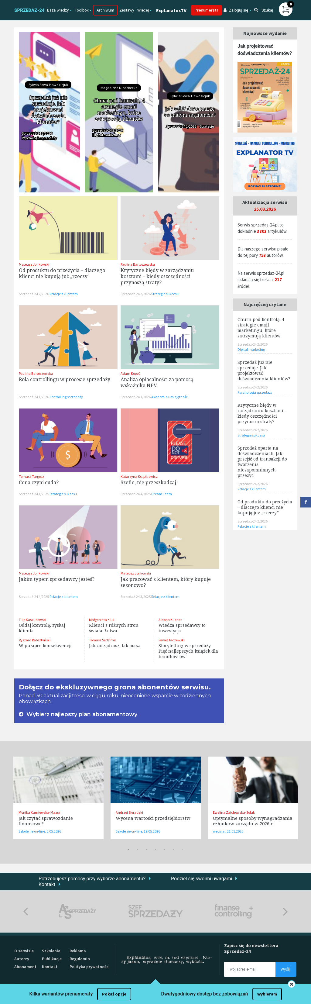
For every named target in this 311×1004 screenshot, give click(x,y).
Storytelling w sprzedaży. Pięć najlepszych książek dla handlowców (188, 651)
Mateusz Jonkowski (34, 264)
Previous (25, 911)
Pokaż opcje (114, 994)
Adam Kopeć (130, 373)
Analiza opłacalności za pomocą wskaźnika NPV (157, 382)
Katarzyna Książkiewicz (139, 476)
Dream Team (161, 494)
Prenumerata (206, 10)
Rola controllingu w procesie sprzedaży (64, 379)
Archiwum (105, 10)
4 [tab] (155, 850)
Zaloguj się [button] (236, 10)
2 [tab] (137, 850)
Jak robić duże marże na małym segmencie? (190, 111)
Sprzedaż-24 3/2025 (136, 596)
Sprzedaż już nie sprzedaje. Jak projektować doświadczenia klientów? (48, 109)
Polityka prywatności (90, 966)
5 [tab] (165, 850)
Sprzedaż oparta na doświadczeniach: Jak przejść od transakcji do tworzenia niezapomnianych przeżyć (262, 461)
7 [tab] (183, 850)
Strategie (207, 126)
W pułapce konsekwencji (45, 645)
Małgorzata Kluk (101, 619)
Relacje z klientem (64, 294)
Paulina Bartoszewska (138, 264)
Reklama (78, 951)
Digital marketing (106, 135)
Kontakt (47, 884)
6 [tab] (174, 850)
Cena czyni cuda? (39, 482)
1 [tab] (128, 850)
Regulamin (80, 958)
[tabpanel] (58, 798)
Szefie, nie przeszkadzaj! (149, 482)
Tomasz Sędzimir (102, 640)
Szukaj (263, 10)
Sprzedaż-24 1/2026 (181, 126)
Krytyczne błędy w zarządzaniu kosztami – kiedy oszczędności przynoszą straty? (157, 276)
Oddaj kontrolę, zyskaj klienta (42, 627)
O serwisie (24, 951)
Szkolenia (51, 951)
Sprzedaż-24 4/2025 (34, 494)
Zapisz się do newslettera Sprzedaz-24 (251, 948)
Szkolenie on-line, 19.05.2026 (138, 831)
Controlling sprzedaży (66, 397)
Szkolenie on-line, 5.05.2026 (40, 831)
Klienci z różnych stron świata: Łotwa (113, 627)
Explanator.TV (171, 10)
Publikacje (52, 958)
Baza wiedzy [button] (58, 10)
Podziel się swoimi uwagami (201, 879)
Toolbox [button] (82, 10)
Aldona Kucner (170, 619)
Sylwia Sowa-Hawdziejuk (48, 84)
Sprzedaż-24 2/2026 (37, 133)
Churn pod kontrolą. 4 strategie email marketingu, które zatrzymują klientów (119, 109)
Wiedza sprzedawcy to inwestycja (182, 627)
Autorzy (21, 958)
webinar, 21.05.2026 (228, 831)
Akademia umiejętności (170, 397)
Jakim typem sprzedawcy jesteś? (56, 579)
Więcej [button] (143, 10)
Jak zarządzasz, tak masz (114, 645)
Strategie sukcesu (165, 294)
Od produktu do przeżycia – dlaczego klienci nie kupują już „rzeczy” (62, 273)
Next (285, 911)
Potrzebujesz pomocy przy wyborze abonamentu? (92, 879)
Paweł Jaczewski (172, 640)
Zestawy (126, 10)
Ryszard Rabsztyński (34, 640)
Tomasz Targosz (31, 476)
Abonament (25, 966)
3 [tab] (146, 850)
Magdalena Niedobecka (119, 87)
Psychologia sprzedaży (39, 138)
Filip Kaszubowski (32, 619)
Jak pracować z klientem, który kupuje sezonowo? (166, 582)
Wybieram (267, 994)
